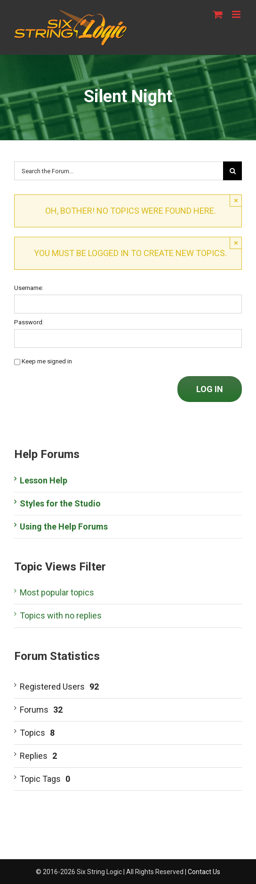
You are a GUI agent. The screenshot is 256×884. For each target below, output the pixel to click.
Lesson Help (43, 480)
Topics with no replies (61, 615)
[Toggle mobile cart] (218, 14)
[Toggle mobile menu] (237, 14)
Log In (209, 389)
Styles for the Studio (60, 503)
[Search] (232, 170)
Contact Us (204, 872)
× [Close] (236, 200)
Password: (29, 322)
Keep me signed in (47, 361)
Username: (28, 287)
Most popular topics (57, 592)
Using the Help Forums (64, 526)
